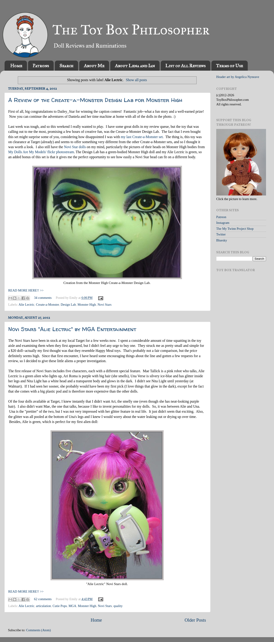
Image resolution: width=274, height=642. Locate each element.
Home (16, 65)
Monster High (87, 304)
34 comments (43, 298)
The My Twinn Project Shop (234, 228)
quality (118, 606)
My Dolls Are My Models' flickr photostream (41, 152)
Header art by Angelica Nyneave (237, 77)
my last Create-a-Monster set (142, 137)
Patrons (41, 65)
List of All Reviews (185, 65)
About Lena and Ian (135, 65)
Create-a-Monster (47, 304)
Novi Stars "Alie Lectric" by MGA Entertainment (72, 329)
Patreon (221, 217)
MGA (72, 606)
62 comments (43, 599)
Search (66, 65)
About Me (94, 65)
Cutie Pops (60, 606)
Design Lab (68, 304)
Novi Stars (104, 304)
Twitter (221, 234)
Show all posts (136, 80)
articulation (43, 606)
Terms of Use (229, 65)
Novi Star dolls (75, 147)
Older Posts (195, 620)
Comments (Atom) (38, 630)
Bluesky (221, 240)
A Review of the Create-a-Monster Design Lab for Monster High (95, 100)
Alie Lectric (26, 304)
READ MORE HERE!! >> (26, 290)
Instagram (222, 223)
